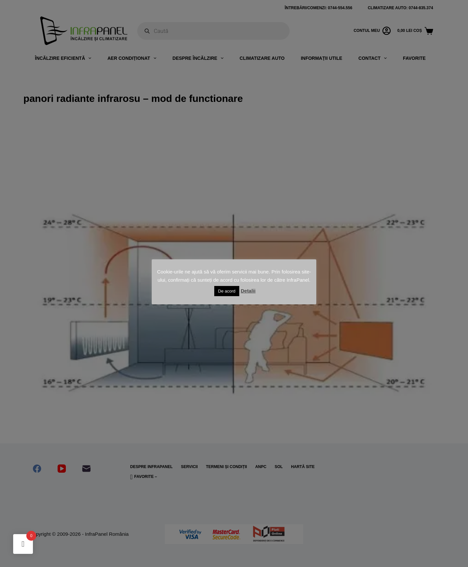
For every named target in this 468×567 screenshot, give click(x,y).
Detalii (248, 291)
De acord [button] (227, 291)
